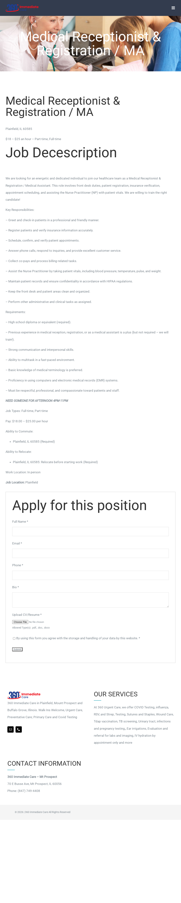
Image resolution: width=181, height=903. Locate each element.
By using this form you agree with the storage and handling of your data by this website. (78, 638)
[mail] (10, 729)
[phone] (19, 729)
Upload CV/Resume (27, 615)
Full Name (20, 521)
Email (17, 543)
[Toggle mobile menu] (173, 8)
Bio (15, 587)
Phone (17, 565)
